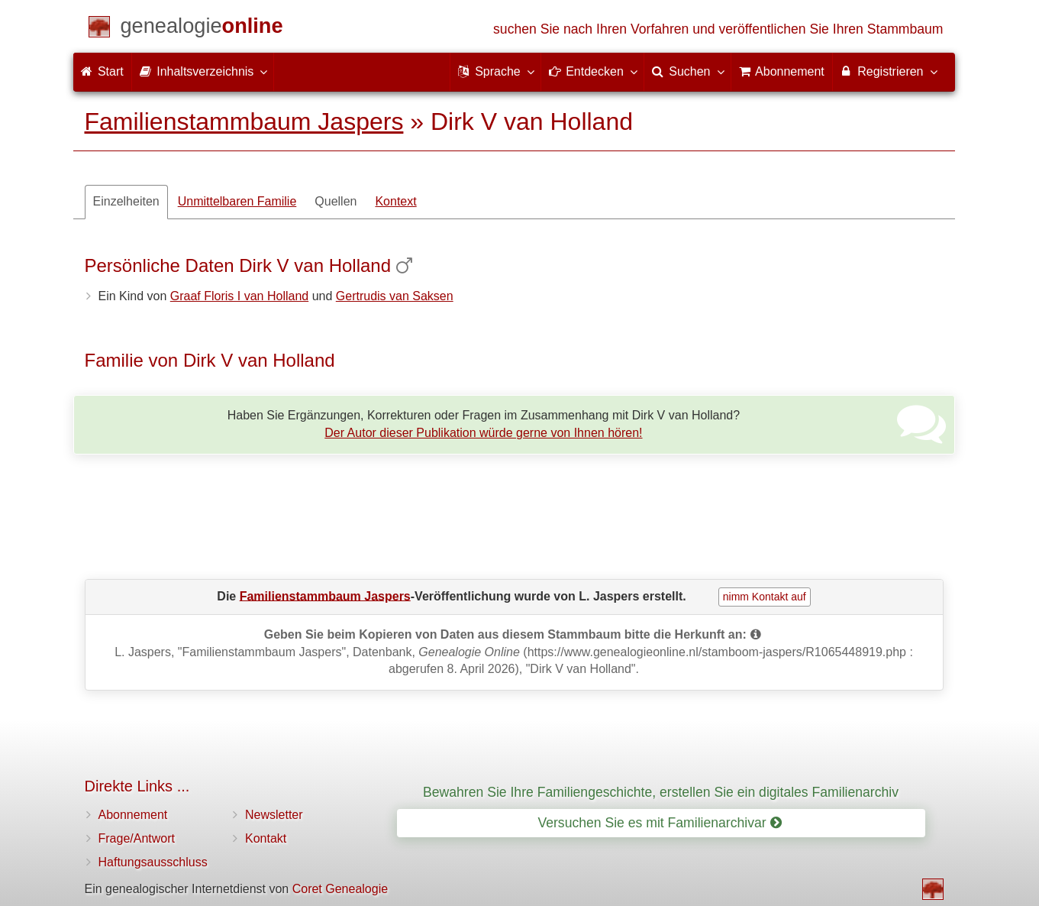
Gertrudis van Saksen (394, 296)
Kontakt (265, 838)
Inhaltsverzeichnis (203, 71)
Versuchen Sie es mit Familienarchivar (659, 822)
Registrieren (888, 71)
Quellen (336, 201)
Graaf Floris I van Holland (239, 296)
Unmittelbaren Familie (237, 201)
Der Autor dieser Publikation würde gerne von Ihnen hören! (483, 432)
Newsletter (274, 814)
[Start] (202, 28)
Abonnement (133, 814)
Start (102, 71)
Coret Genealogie (340, 888)
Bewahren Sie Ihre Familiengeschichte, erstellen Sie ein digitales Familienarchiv (661, 792)
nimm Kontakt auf (764, 597)
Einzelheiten (126, 201)
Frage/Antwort (136, 838)
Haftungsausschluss (153, 862)
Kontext (395, 201)
